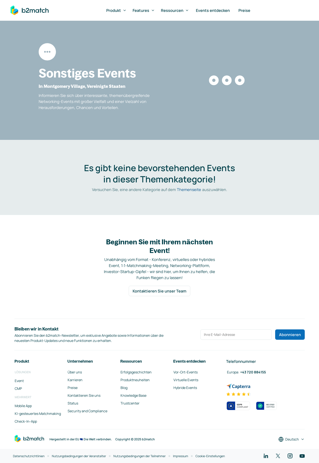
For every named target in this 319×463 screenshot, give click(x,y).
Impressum (180, 456)
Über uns (75, 372)
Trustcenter (130, 403)
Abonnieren (290, 334)
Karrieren (75, 380)
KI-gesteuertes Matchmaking (38, 413)
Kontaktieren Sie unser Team (159, 291)
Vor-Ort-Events (185, 372)
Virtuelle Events (185, 380)
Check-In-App (26, 421)
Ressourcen (175, 10)
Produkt (116, 10)
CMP (18, 388)
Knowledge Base (133, 395)
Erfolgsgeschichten (136, 372)
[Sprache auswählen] (291, 439)
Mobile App (23, 405)
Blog (124, 387)
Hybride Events (185, 387)
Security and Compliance (87, 411)
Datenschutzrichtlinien (28, 456)
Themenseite (189, 189)
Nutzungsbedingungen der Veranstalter (79, 456)
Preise (244, 10)
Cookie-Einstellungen (210, 456)
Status (73, 403)
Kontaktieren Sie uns (84, 395)
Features (144, 10)
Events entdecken (213, 10)
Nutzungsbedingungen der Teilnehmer (139, 456)
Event (19, 380)
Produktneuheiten (135, 380)
